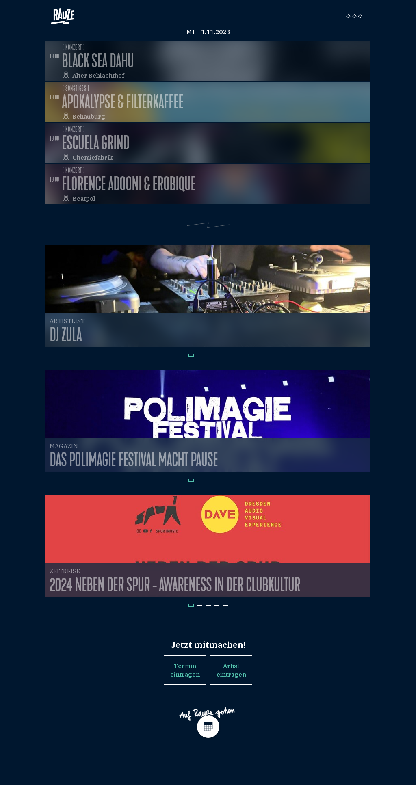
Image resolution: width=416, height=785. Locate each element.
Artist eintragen (231, 670)
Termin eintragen (185, 670)
